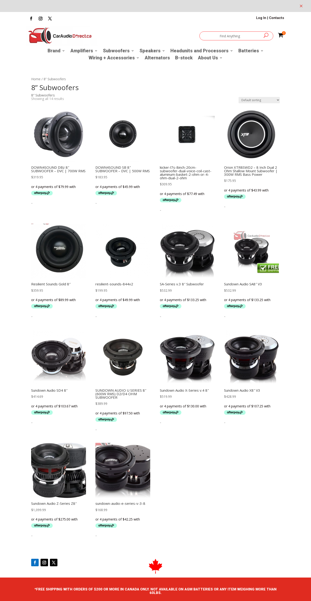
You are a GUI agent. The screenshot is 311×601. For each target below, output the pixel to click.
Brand (54, 51)
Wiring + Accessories (112, 58)
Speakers (150, 51)
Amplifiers (81, 51)
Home (36, 79)
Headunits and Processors (199, 51)
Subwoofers (116, 51)
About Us (208, 58)
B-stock (184, 58)
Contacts (276, 18)
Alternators (157, 58)
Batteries (248, 51)
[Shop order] (259, 100)
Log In (261, 18)
